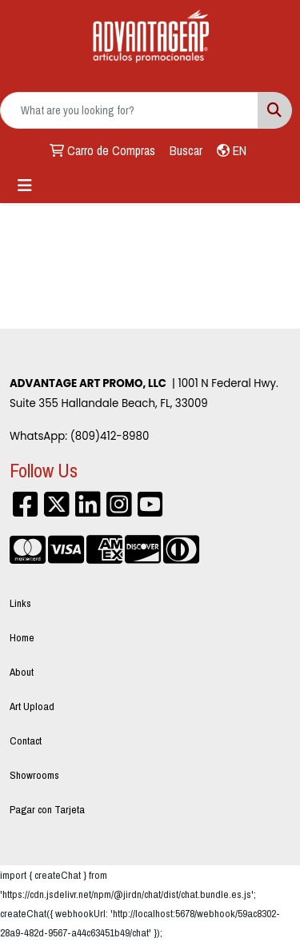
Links (20, 603)
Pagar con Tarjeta (47, 809)
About (22, 672)
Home (22, 637)
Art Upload (32, 706)
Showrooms (34, 775)
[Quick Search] (129, 110)
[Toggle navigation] (25, 185)
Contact (26, 740)
